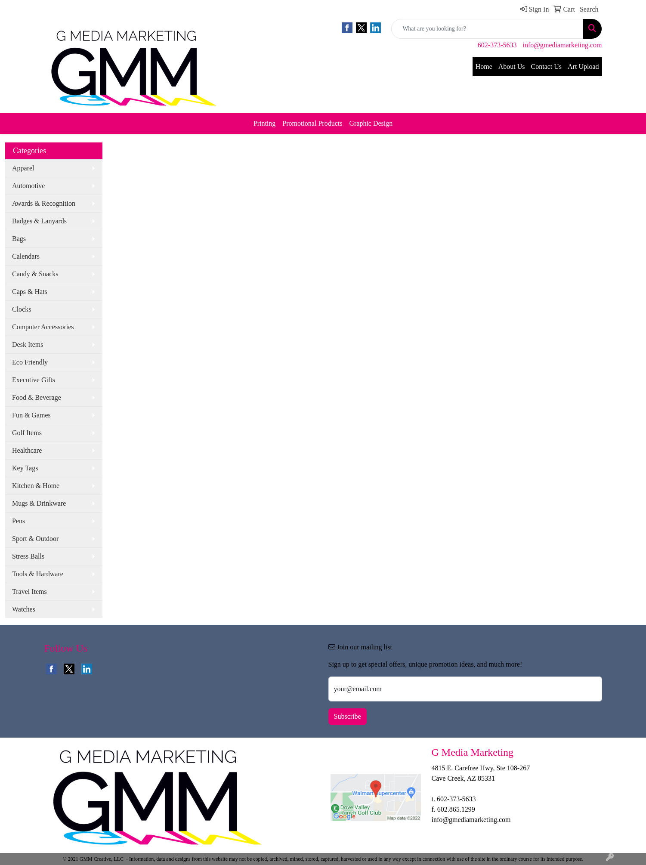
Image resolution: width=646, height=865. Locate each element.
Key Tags (25, 468)
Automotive (28, 185)
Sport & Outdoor (35, 538)
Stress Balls (28, 556)
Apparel (23, 168)
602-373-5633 (497, 45)
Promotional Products (312, 123)
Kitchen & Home (35, 485)
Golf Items (27, 432)
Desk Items (27, 344)
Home (484, 66)
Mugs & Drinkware (39, 503)
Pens (18, 521)
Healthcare (27, 450)
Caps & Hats (29, 291)
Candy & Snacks (35, 274)
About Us (511, 66)
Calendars (26, 256)
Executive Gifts (33, 379)
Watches (23, 609)
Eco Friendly (30, 362)
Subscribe (347, 716)
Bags (19, 238)
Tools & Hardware (37, 574)
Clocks (21, 309)
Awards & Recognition (43, 203)
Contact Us (546, 66)
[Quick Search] (487, 29)
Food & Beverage (36, 397)
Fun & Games (31, 415)
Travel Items (29, 591)
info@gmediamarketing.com (562, 45)
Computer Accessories (43, 327)
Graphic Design (371, 123)
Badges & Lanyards (39, 221)
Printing (264, 123)
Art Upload (583, 66)
